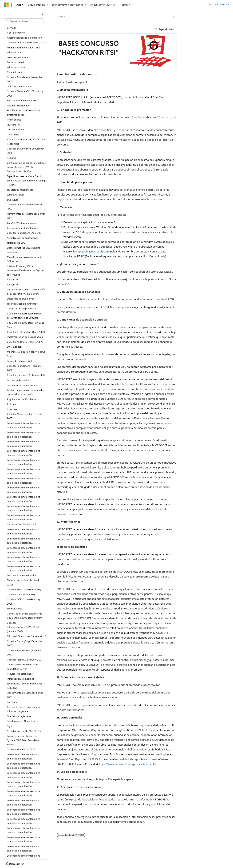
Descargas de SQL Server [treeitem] (20, 298)
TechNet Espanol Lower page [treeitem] (22, 303)
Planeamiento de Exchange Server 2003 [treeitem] (25, 695)
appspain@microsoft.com (93, 251)
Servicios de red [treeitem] (15, 62)
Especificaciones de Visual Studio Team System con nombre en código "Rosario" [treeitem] (26, 180)
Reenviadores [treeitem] (14, 119)
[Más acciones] (173, 16)
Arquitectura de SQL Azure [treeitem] (21, 399)
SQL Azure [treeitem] (12, 199)
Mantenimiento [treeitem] (15, 72)
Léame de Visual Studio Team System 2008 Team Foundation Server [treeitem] (23, 740)
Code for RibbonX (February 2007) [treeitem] (25, 659)
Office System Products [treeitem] (19, 86)
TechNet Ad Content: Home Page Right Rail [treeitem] (24, 686)
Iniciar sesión (222, 4)
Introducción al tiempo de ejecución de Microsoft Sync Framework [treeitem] (26, 291)
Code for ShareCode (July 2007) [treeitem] (24, 589)
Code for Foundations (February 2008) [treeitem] (24, 368)
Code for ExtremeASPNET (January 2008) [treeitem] (25, 93)
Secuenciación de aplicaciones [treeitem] (23, 385)
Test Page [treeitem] (12, 404)
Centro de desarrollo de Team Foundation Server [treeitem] (22, 666)
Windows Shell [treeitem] (14, 52)
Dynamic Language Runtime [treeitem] (22, 575)
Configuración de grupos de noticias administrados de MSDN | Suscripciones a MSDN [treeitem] (26, 167)
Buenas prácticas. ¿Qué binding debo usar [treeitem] (23, 250)
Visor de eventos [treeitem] (16, 32)
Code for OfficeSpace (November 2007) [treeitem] (24, 206)
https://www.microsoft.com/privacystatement (126, 764)
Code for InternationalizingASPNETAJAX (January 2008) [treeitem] (23, 627)
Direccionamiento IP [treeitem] (18, 57)
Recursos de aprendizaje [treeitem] (20, 673)
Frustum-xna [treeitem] (14, 124)
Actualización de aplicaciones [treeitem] (22, 237)
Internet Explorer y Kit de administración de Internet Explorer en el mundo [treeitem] (25, 270)
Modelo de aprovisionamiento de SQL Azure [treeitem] (24, 259)
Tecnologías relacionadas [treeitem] (20, 189)
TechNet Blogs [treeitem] (14, 608)
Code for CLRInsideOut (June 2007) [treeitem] (26, 332)
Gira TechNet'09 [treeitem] (15, 129)
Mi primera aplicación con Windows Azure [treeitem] (26, 354)
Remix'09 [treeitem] (12, 157)
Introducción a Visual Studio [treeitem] (22, 524)
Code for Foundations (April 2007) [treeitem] (25, 232)
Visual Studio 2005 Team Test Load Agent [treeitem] (25, 325)
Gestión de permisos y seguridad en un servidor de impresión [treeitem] (26, 392)
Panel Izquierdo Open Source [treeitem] (22, 721)
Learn (60, 16)
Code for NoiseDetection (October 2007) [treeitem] (25, 416)
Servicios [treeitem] (11, 27)
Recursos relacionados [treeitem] (19, 105)
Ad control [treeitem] (12, 279)
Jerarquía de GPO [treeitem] (16, 242)
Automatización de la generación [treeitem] (24, 37)
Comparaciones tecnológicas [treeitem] (22, 228)
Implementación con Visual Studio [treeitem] (25, 336)
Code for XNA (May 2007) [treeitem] (21, 749)
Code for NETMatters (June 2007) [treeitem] (25, 341)
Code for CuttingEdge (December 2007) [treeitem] (24, 643)
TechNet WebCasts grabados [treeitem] (22, 223)
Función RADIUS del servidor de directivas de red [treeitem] (24, 112)
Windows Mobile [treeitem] (16, 67)
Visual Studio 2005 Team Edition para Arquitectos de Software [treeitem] (24, 315)
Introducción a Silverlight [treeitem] (20, 678)
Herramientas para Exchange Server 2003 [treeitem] (26, 216)
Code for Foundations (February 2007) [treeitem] (24, 652)
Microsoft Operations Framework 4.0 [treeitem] (26, 636)
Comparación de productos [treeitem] (21, 308)
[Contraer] (42, 14)
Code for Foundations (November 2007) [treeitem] (25, 79)
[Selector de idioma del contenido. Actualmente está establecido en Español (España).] (16, 862)
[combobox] (24, 21)
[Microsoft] (6, 4)
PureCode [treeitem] (12, 702)
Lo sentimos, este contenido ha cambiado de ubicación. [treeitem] (23, 425)
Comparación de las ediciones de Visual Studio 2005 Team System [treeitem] (24, 616)
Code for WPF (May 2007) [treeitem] (21, 594)
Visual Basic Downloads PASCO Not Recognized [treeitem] (26, 141)
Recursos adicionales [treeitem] (18, 380)
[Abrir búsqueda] (210, 5)
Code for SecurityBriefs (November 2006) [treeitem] (25, 151)
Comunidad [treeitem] (13, 134)
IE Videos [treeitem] (12, 409)
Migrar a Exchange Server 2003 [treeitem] (24, 47)
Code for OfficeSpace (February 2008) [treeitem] (23, 601)
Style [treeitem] (9, 726)
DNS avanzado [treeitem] (15, 346)
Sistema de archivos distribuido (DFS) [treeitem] (23, 582)
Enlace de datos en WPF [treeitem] (20, 361)
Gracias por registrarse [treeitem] (19, 716)
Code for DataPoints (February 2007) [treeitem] (26, 375)
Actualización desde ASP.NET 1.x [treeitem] (24, 731)
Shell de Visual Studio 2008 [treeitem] (21, 100)
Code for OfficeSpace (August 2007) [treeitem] (26, 42)
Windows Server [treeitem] (15, 194)
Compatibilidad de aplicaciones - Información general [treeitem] (24, 709)
